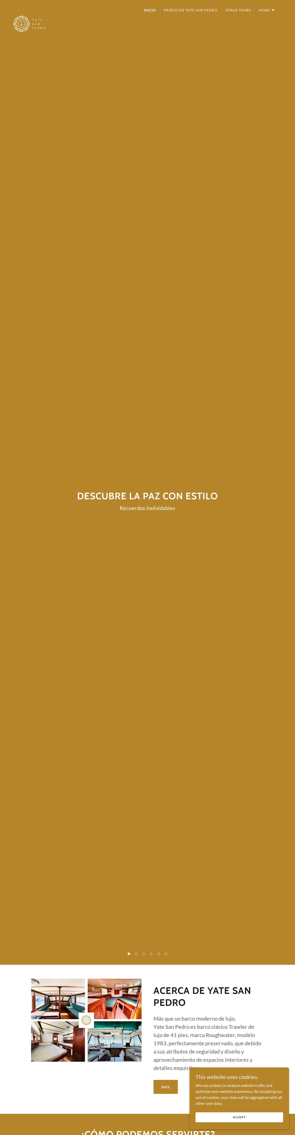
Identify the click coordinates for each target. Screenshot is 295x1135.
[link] (29, 9)
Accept (239, 1117)
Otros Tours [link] (238, 10)
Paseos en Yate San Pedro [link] (190, 10)
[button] (267, 10)
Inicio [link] (150, 10)
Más (165, 1087)
